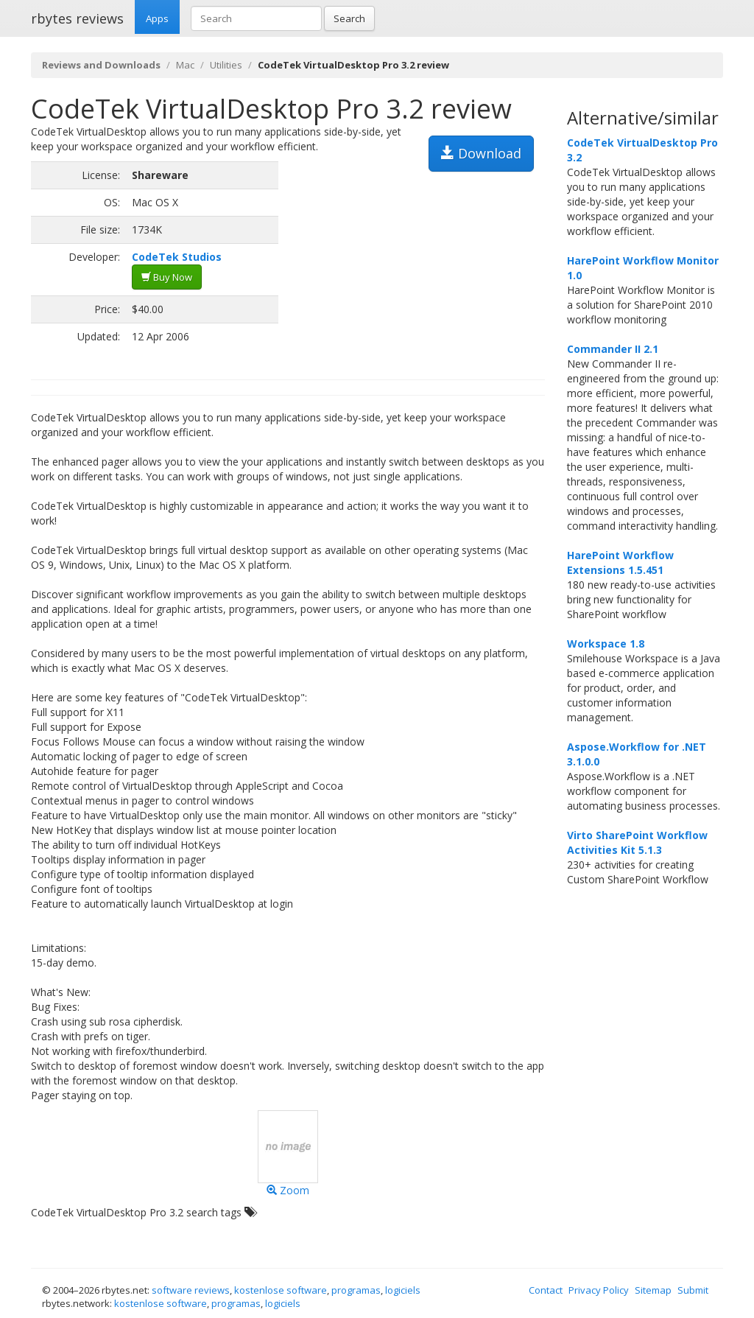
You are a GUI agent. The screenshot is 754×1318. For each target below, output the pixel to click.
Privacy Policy (598, 1290)
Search (349, 18)
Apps (157, 18)
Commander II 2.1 (612, 349)
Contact (546, 1290)
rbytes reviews (77, 18)
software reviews (191, 1290)
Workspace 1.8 (605, 644)
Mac (185, 64)
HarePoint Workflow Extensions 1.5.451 (620, 562)
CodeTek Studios (177, 257)
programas (356, 1290)
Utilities (226, 64)
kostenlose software (280, 1290)
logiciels (402, 1290)
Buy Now (166, 277)
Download (481, 153)
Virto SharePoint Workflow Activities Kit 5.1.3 (637, 842)
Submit (692, 1290)
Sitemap (653, 1290)
